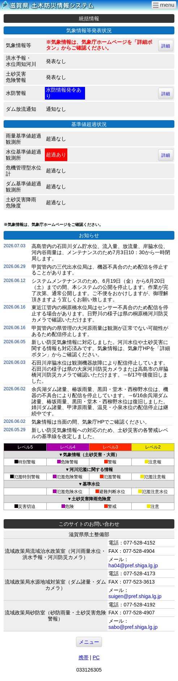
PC (96, 657)
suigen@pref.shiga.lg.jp (135, 596)
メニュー (89, 642)
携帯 (84, 657)
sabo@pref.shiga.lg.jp (133, 627)
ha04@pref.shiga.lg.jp (133, 565)
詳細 (165, 46)
